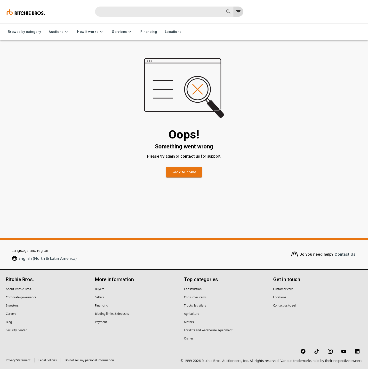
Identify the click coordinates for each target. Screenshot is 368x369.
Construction (193, 289)
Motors (189, 322)
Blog (9, 322)
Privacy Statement (18, 360)
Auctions (59, 31)
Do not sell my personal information (89, 360)
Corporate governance (21, 297)
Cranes (188, 338)
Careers (11, 314)
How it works (90, 31)
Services (122, 31)
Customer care (283, 289)
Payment (101, 322)
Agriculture (191, 314)
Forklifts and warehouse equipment (208, 330)
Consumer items (195, 297)
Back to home (184, 172)
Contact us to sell (284, 305)
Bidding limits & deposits (112, 314)
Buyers (99, 289)
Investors (12, 305)
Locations (173, 31)
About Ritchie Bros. (19, 289)
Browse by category (24, 31)
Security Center (16, 330)
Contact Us (345, 254)
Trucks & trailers (195, 305)
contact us (190, 156)
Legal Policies (48, 360)
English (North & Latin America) (47, 258)
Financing (148, 31)
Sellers (99, 297)
